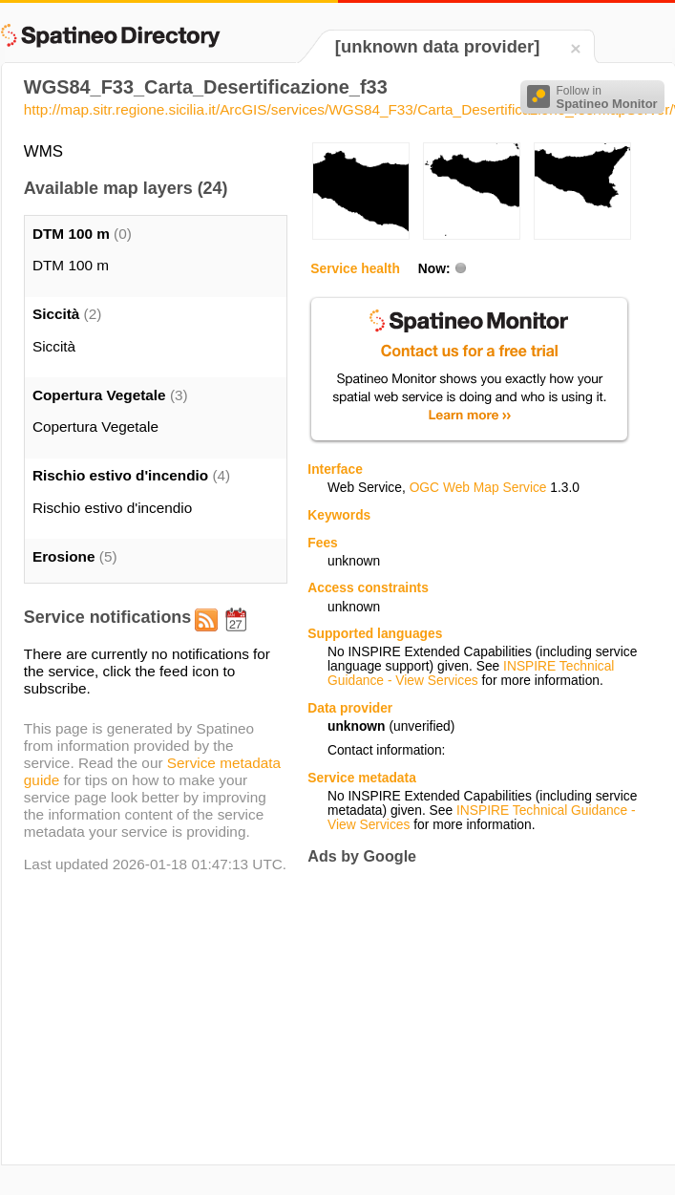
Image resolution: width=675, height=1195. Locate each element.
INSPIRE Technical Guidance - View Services (470, 673)
